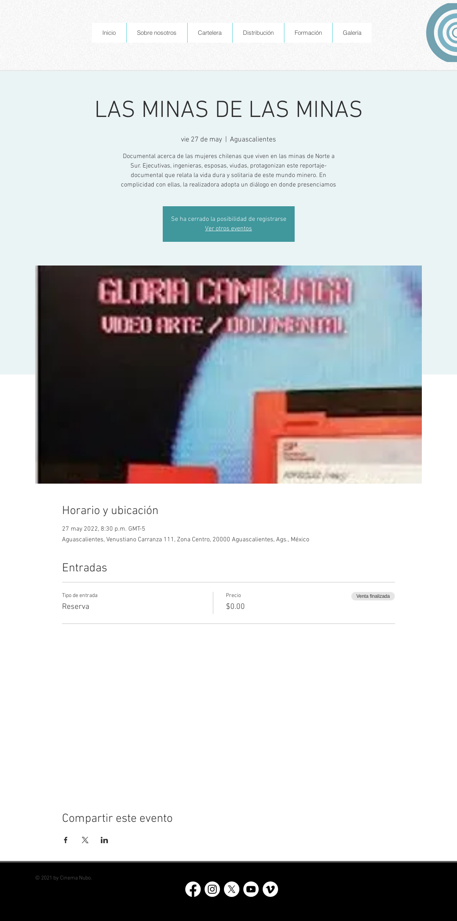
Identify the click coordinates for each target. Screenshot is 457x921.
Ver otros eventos (228, 229)
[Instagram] (212, 889)
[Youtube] (251, 889)
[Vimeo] (270, 889)
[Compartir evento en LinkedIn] (104, 840)
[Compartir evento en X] (85, 840)
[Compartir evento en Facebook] (66, 840)
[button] (156, 33)
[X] (231, 889)
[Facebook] (193, 889)
